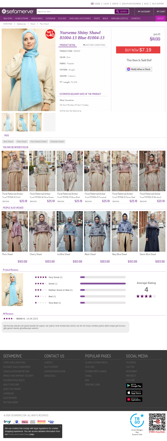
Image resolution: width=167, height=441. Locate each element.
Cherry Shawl (36, 254)
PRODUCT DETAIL (67, 45)
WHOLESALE (50, 375)
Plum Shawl (7, 254)
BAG (87, 380)
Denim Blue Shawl (148, 254)
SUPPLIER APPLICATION (54, 371)
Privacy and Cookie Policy (19, 434)
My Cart (161, 11)
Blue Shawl (8, 142)
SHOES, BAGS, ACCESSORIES (80, 18)
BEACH (105, 18)
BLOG (146, 3)
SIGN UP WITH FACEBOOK (131, 3)
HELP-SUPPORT (158, 3)
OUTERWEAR (50, 18)
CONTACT (48, 362)
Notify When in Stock (138, 69)
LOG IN (106, 3)
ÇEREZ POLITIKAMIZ (12, 389)
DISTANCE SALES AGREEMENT (17, 366)
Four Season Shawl (38, 142)
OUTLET (160, 18)
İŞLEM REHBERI (10, 397)
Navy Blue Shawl (119, 254)
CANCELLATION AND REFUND (16, 371)
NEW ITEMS (8, 18)
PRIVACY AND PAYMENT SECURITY (18, 375)
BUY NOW (138, 49)
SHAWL (88, 375)
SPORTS (97, 18)
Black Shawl (90, 254)
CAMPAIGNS (8, 393)
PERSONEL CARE (92, 384)
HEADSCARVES (37, 18)
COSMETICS (135, 18)
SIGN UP (115, 3)
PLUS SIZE (62, 18)
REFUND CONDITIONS (95, 45)
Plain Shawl (21, 142)
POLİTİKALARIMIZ (10, 402)
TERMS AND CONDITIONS (14, 362)
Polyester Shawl (57, 142)
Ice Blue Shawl (63, 254)
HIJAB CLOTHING (21, 18)
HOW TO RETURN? (11, 384)
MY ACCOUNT (144, 11)
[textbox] (72, 11)
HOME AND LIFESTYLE (119, 18)
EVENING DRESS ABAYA (95, 371)
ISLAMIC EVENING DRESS (96, 362)
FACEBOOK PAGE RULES (14, 380)
